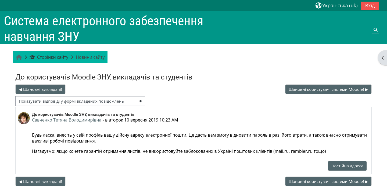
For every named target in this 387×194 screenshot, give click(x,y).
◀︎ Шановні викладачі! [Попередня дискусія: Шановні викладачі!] (40, 89)
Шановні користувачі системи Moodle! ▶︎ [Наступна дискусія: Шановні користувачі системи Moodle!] (328, 89)
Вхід (370, 5)
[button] (337, 5)
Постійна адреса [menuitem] (347, 165)
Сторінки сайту (49, 57)
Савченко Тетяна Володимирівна (66, 120)
